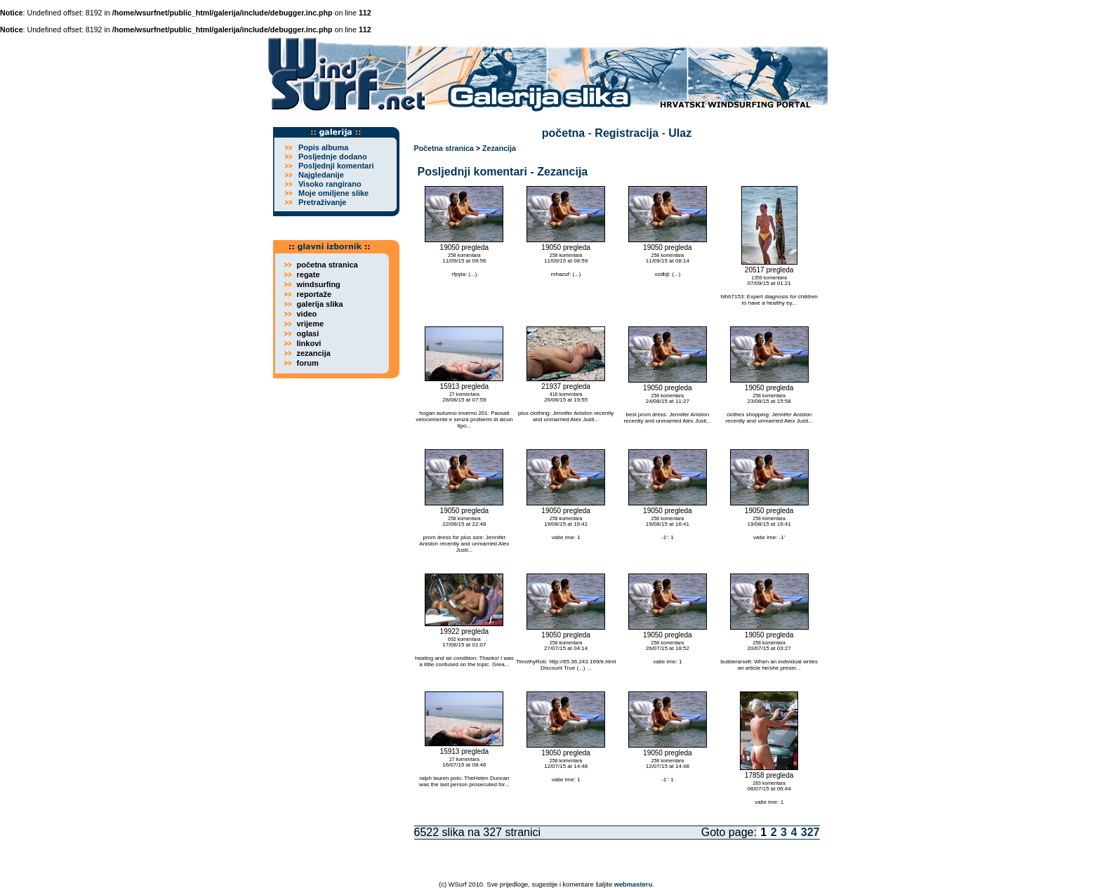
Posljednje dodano (332, 156)
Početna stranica (444, 148)
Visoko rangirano (330, 184)
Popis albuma (323, 147)
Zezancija (499, 148)
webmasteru (633, 884)
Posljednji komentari (336, 165)
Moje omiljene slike (333, 193)
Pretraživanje (322, 202)
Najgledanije (321, 175)
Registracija (626, 133)
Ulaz (679, 133)
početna (563, 133)
